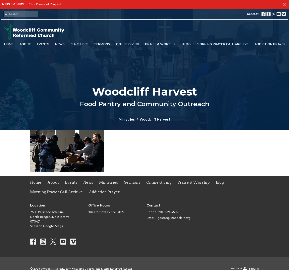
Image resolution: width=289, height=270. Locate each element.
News (60, 44)
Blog (186, 44)
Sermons (102, 44)
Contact (253, 13)
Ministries (79, 44)
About (25, 44)
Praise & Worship (160, 44)
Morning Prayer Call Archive (222, 44)
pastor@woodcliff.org (174, 218)
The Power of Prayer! (45, 4)
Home (8, 44)
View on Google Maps (46, 226)
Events (43, 44)
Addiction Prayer (270, 44)
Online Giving (127, 44)
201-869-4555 (168, 212)
